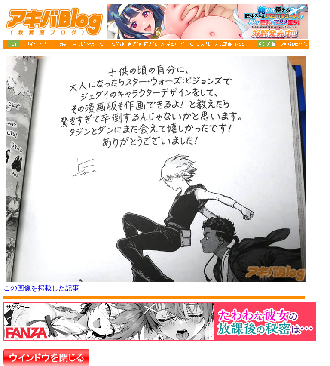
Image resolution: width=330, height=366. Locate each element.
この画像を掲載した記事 (41, 288)
